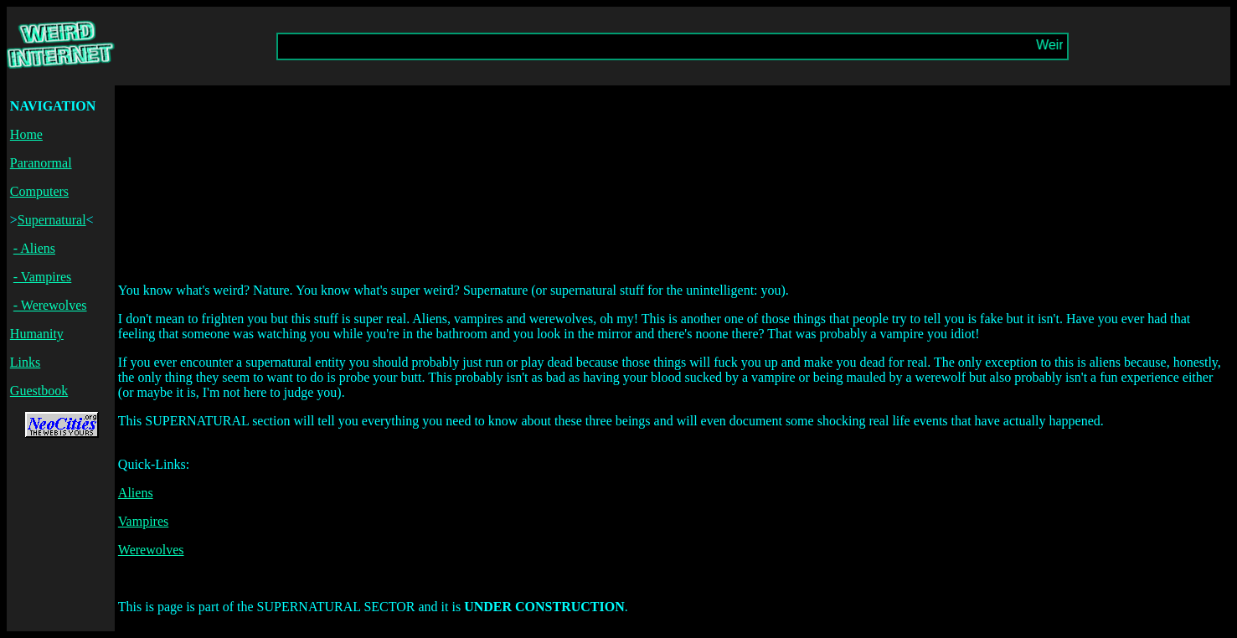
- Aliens (34, 248)
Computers (39, 191)
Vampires (143, 521)
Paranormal (41, 163)
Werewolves (151, 550)
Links (25, 362)
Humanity (37, 334)
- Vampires (42, 277)
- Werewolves (50, 305)
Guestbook (39, 390)
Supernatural (52, 220)
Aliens (135, 493)
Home (26, 134)
